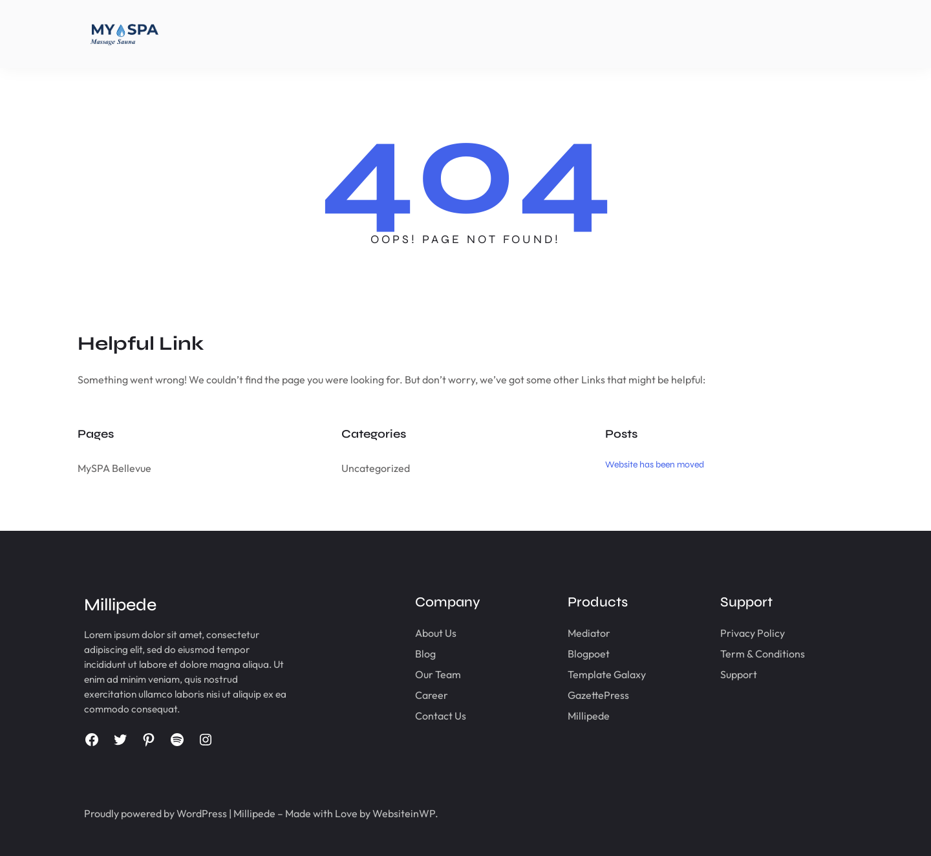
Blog (425, 653)
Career (431, 695)
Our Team (438, 674)
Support (738, 674)
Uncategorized (375, 468)
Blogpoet (589, 653)
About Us (435, 632)
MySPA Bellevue (114, 468)
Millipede (589, 715)
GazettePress (598, 695)
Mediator (589, 632)
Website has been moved (654, 464)
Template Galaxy (607, 674)
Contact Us (440, 715)
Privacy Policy (752, 632)
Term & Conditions (762, 653)
